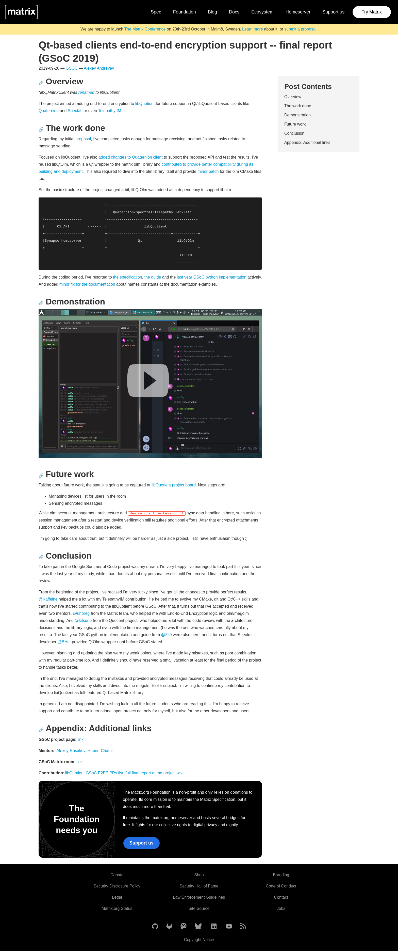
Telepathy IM (109, 111)
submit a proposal (300, 29)
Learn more (252, 29)
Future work (295, 124)
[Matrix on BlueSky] (198, 926)
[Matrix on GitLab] (169, 926)
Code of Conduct (281, 886)
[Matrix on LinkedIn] (214, 926)
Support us (333, 11)
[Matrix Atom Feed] (243, 926)
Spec (156, 11)
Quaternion (49, 111)
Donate (117, 875)
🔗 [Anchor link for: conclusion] (41, 557)
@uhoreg (81, 613)
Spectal (74, 111)
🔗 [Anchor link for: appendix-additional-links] (41, 730)
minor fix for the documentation (87, 284)
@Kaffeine (48, 599)
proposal (83, 139)
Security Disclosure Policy (117, 886)
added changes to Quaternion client (130, 157)
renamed (86, 92)
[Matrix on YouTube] (229, 926)
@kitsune (83, 620)
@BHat (64, 642)
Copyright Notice (199, 940)
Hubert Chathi (100, 750)
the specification (127, 277)
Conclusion (294, 133)
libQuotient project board (174, 485)
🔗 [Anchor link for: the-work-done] (41, 129)
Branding (281, 875)
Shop (199, 875)
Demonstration (297, 115)
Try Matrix (372, 11)
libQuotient (145, 103)
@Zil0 (166, 635)
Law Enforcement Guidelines (199, 897)
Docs (234, 11)
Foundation (184, 11)
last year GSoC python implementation (211, 277)
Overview (292, 97)
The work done (297, 106)
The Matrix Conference (145, 29)
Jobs (281, 908)
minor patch (208, 171)
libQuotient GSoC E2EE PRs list (94, 773)
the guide (152, 277)
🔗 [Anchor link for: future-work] (41, 475)
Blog (212, 11)
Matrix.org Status (117, 908)
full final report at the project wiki (154, 773)
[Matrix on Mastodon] (183, 926)
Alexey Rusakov (70, 750)
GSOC (72, 68)
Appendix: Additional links (307, 142)
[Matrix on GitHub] (155, 926)
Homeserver (298, 11)
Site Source (199, 908)
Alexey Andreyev (99, 68)
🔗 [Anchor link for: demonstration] (41, 303)
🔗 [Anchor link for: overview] (41, 83)
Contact (281, 897)
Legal (117, 897)
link (80, 739)
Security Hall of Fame (199, 886)
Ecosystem (262, 11)
